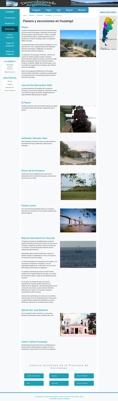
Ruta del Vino (10, 87)
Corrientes (39, 15)
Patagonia (36, 10)
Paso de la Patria (82, 383)
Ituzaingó (48, 15)
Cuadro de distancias (10, 44)
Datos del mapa (106, 49)
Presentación (10, 18)
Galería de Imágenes (10, 52)
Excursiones (10, 29)
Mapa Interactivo (10, 72)
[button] (105, 38)
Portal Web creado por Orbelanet (60, 399)
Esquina (54, 376)
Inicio (25, 15)
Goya (28, 383)
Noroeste (82, 10)
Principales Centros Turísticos (9, 67)
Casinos (9, 84)
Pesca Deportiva (10, 36)
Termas (9, 81)
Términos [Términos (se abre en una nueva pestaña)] (113, 49)
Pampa (48, 10)
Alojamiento (10, 23)
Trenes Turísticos (9, 90)
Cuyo (59, 10)
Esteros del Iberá (82, 376)
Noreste (69, 10)
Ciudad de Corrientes (33, 376)
